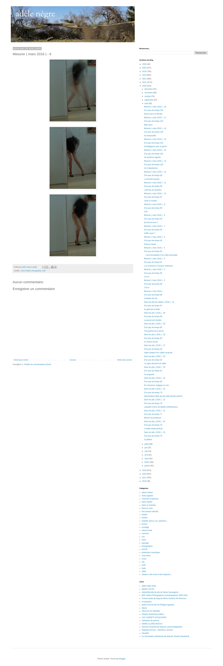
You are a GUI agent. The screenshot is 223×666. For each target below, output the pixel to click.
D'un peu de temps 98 (153, 186)
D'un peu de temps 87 (153, 306)
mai (146, 451)
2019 (144, 470)
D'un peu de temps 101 (153, 154)
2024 (144, 71)
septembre (149, 100)
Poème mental (150, 244)
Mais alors (148, 125)
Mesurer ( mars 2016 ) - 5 (154, 248)
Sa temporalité (150, 136)
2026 (144, 64)
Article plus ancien (124, 360)
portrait (144, 549)
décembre (148, 89)
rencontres (146, 555)
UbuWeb (145, 633)
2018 (144, 474)
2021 (144, 82)
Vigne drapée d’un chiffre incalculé (158, 353)
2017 (144, 478)
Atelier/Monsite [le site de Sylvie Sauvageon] (160, 592)
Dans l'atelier (26, 271)
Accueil (73, 360)
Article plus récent (20, 360)
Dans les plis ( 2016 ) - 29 (154, 324)
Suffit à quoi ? (149, 233)
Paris (144, 540)
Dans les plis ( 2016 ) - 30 (154, 313)
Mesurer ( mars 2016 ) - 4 (154, 259)
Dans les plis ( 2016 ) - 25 (154, 367)
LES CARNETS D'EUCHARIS (154, 617)
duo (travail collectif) (150, 511)
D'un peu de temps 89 (153, 284)
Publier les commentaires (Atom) (37, 364)
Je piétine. (148, 439)
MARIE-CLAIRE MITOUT (152, 624)
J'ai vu (146, 277)
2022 (144, 79)
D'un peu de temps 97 (153, 197)
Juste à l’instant (150, 201)
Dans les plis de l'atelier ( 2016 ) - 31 (159, 302)
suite (44, 271)
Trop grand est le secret (154, 331)
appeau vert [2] (148, 589)
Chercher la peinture (150, 499)
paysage (145, 543)
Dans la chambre (149, 505)
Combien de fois (150, 298)
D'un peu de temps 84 (153, 338)
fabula (144, 608)
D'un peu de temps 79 (153, 392)
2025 (144, 68)
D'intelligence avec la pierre (155, 146)
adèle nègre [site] (149, 586)
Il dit (145, 212)
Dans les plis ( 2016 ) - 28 (154, 334)
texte (144, 568)
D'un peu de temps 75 (153, 436)
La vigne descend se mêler (155, 363)
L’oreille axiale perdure (153, 429)
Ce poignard (149, 374)
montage (145, 527)
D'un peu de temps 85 (153, 327)
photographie (36, 271)
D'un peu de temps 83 (153, 349)
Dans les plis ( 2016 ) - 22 (154, 400)
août (146, 103)
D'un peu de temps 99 (153, 175)
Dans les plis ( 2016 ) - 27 (154, 345)
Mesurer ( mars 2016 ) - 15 (155, 139)
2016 (144, 481)
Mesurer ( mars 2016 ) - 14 (155, 150)
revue (144, 559)
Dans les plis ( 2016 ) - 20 (154, 421)
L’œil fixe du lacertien (153, 190)
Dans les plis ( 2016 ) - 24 (154, 378)
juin (146, 448)
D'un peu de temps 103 (153, 132)
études (144, 514)
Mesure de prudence (152, 418)
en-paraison (146, 602)
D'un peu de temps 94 (153, 230)
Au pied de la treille (152, 309)
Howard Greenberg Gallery (153, 614)
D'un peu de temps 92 (153, 251)
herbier (144, 518)
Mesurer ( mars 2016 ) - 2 (154, 280)
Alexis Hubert (147, 492)
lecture (144, 524)
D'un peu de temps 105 (153, 110)
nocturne (145, 533)
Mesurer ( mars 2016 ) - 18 (155, 107)
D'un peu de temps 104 (153, 121)
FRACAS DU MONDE (151, 611)
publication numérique (151, 552)
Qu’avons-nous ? (151, 222)
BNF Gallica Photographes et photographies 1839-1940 (165, 595)
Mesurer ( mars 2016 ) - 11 (155, 183)
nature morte (147, 530)
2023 (144, 75)
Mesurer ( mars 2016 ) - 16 (155, 128)
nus (143, 537)
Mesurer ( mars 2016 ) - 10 (155, 193)
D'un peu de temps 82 (153, 360)
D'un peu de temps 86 (153, 316)
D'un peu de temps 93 (153, 240)
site (143, 562)
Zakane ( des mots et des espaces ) (156, 574)
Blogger (122, 659)
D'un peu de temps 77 (153, 414)
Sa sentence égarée (152, 157)
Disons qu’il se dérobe (153, 114)
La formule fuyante (151, 179)
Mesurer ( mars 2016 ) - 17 (155, 117)
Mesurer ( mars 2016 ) (153, 291)
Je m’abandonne (151, 168)
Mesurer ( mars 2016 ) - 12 (155, 172)
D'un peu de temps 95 (153, 219)
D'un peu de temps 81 (153, 371)
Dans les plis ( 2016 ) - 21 (154, 411)
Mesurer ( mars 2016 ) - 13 (155, 161)
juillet (146, 444)
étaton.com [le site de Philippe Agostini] (158, 605)
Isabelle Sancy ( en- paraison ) (154, 521)
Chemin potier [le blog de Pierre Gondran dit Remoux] (164, 598)
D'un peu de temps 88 (153, 295)
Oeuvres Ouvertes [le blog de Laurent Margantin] (162, 627)
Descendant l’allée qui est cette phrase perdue (163, 396)
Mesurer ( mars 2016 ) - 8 (154, 215)
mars (146, 459)
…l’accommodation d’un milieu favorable (160, 255)
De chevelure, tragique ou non (156, 385)
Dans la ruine (147, 508)
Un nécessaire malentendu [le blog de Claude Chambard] (165, 636)
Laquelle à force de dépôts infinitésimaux (161, 407)
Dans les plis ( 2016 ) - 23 (154, 389)
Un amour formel (151, 342)
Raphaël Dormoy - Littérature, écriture (157, 630)
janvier (147, 466)
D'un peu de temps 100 (153, 164)
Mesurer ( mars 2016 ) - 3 (154, 269)
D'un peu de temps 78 (153, 403)
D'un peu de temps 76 (153, 425)
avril (146, 455)
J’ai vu (146, 287)
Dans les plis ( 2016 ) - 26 (154, 356)
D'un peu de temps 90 (153, 273)
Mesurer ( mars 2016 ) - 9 (154, 204)
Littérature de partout (150, 620)
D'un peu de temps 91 (153, 262)
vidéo (144, 571)
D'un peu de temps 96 (153, 208)
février (147, 462)
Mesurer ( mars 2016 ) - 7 (154, 226)
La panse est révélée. (153, 320)
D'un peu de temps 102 (153, 143)
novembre (148, 93)
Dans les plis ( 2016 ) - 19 (154, 432)
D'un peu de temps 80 (153, 381)
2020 (144, 86)
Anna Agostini (147, 496)
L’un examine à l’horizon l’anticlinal (158, 266)
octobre (147, 96)
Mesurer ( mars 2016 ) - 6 (154, 237)
